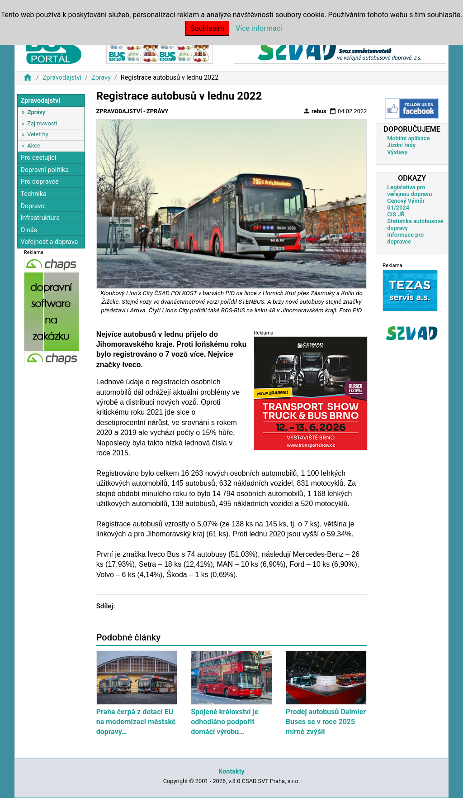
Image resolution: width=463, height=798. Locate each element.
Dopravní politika (44, 170)
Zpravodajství (62, 77)
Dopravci (33, 206)
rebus (314, 111)
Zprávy (101, 77)
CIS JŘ (395, 214)
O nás (28, 230)
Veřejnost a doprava (49, 242)
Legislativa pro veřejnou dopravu (409, 190)
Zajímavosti (42, 123)
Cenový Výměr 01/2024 (406, 204)
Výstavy (397, 151)
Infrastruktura (40, 218)
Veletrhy (37, 134)
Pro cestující (38, 158)
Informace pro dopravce (405, 238)
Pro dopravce (39, 182)
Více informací (259, 28)
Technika (33, 194)
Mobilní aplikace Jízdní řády (408, 141)
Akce (33, 145)
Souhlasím (207, 28)
